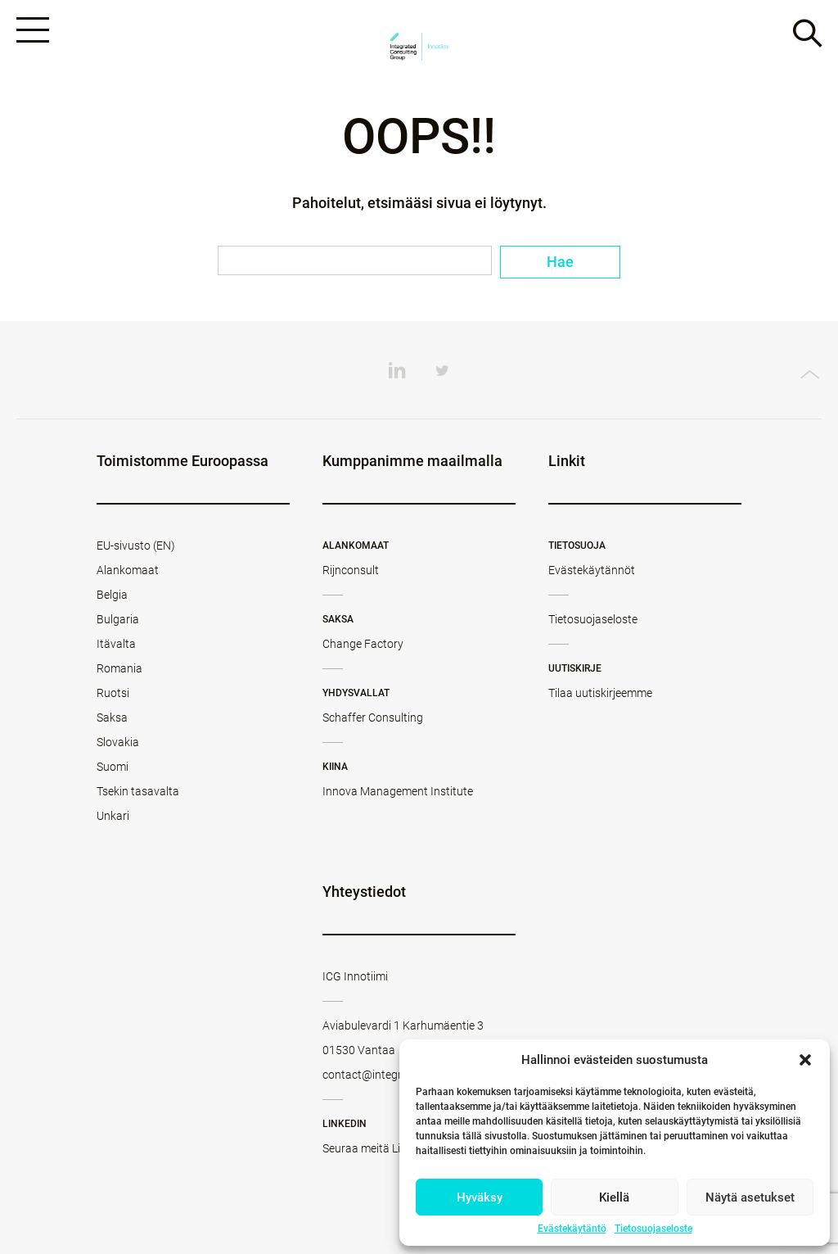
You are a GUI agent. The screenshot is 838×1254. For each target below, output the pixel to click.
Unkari (113, 815)
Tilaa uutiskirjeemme (600, 692)
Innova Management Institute (397, 791)
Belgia (112, 594)
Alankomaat (128, 570)
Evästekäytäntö (572, 1229)
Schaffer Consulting (372, 717)
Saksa (112, 717)
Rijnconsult (350, 570)
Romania (119, 668)
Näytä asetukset (750, 1197)
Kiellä (614, 1197)
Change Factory (362, 643)
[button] (805, 1060)
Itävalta (116, 643)
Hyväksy (479, 1197)
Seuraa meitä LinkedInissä (388, 1148)
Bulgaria (118, 619)
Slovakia (118, 742)
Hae (560, 261)
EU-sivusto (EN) (136, 545)
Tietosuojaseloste (653, 1229)
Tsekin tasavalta (138, 791)
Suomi (112, 766)
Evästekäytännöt (591, 570)
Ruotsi (113, 692)
